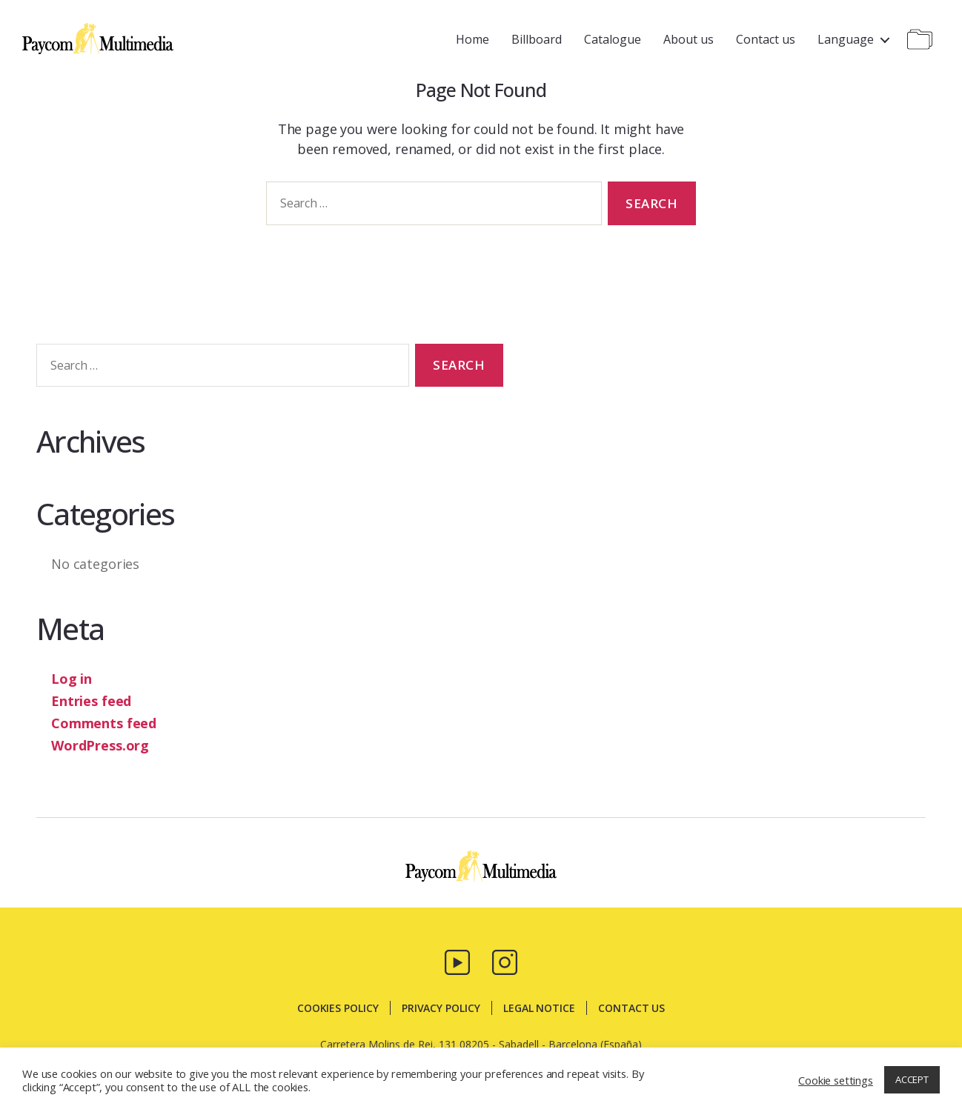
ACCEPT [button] (912, 1079)
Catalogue (612, 39)
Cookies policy (338, 1008)
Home (472, 39)
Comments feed (103, 723)
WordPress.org (100, 745)
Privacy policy (441, 1008)
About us (688, 39)
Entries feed (91, 701)
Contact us (765, 39)
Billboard (536, 39)
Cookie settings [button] (835, 1080)
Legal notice (539, 1008)
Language (845, 39)
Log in (71, 678)
